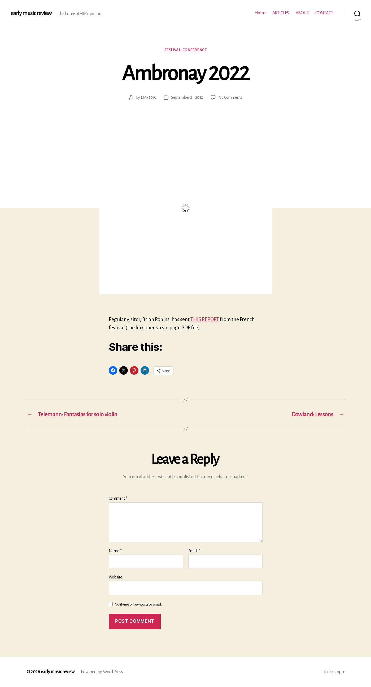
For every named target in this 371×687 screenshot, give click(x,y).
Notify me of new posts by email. (138, 604)
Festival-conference (185, 50)
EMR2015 (148, 97)
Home (260, 13)
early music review (31, 13)
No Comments (230, 97)
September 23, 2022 (187, 97)
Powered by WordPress (102, 671)
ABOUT (302, 13)
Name (115, 551)
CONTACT (324, 13)
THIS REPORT (204, 319)
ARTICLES (280, 13)
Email (194, 551)
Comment (118, 498)
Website (115, 577)
